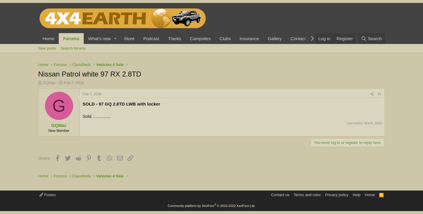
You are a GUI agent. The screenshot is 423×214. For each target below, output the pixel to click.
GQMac (49, 83)
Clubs (225, 38)
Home (48, 38)
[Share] (372, 94)
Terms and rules (307, 195)
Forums (71, 38)
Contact (298, 38)
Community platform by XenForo (211, 206)
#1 (380, 94)
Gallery (275, 38)
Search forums (73, 48)
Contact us (280, 195)
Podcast (151, 38)
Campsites (200, 38)
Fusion (47, 195)
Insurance (249, 38)
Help (357, 195)
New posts (47, 48)
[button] (115, 38)
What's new (99, 38)
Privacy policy (336, 195)
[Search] (371, 38)
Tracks (174, 38)
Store (129, 38)
